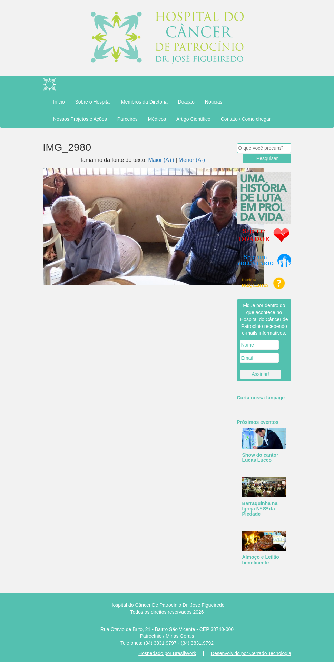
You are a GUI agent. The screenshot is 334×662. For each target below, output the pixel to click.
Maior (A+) (161, 160)
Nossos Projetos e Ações (80, 119)
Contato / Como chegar (246, 119)
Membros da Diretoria (144, 102)
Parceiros (127, 119)
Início (59, 102)
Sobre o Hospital (93, 102)
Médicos (157, 119)
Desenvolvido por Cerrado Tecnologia (251, 653)
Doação (186, 102)
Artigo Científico (193, 119)
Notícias (214, 102)
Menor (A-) (192, 160)
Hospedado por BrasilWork (167, 653)
